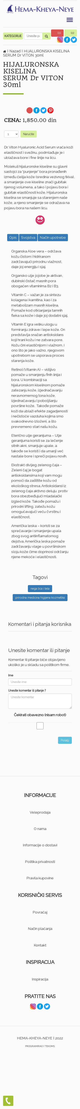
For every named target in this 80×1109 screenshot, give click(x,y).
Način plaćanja (40, 929)
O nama (40, 829)
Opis (13, 237)
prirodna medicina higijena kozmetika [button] (40, 597)
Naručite (28, 134)
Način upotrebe (53, 237)
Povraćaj (40, 912)
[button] (57, 33)
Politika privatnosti (40, 862)
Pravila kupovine (40, 878)
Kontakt (40, 945)
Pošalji (65, 740)
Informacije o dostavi (40, 845)
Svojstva (28, 237)
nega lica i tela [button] (40, 588)
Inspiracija (40, 979)
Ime (10, 675)
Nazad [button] (15, 51)
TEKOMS (50, 1046)
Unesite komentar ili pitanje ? (27, 690)
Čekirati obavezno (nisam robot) (40, 715)
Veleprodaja (40, 812)
